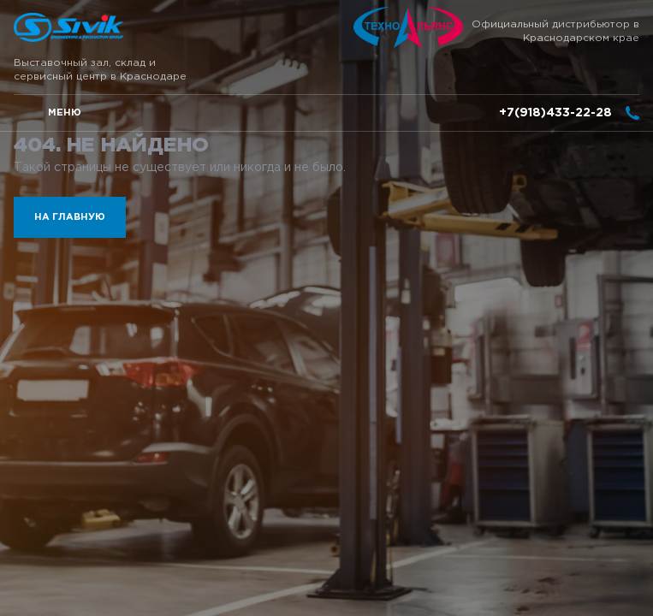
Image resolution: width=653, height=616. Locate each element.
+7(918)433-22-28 (555, 113)
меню (64, 113)
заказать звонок (632, 113)
